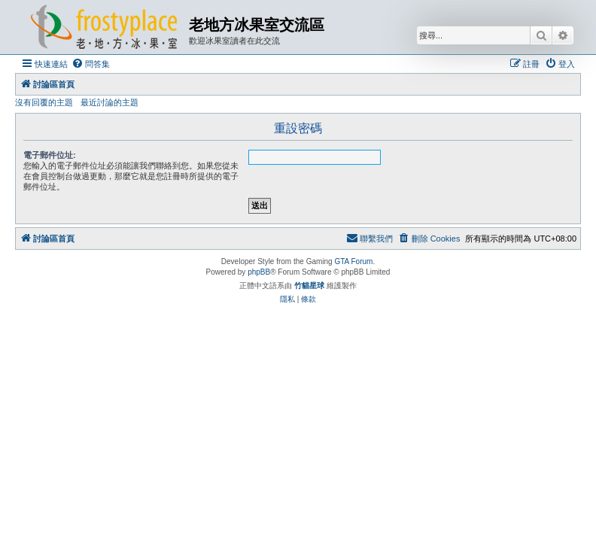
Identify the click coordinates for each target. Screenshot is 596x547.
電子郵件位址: (49, 155)
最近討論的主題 (109, 102)
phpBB (259, 272)
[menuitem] (90, 64)
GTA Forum (353, 261)
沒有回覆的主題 (44, 102)
